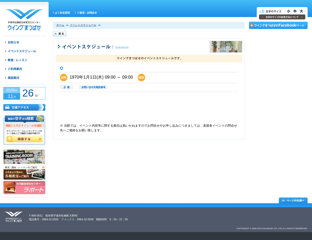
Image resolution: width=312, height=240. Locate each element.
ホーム (60, 25)
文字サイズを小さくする (287, 11)
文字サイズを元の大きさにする (294, 11)
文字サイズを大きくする (301, 11)
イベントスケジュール (83, 25)
